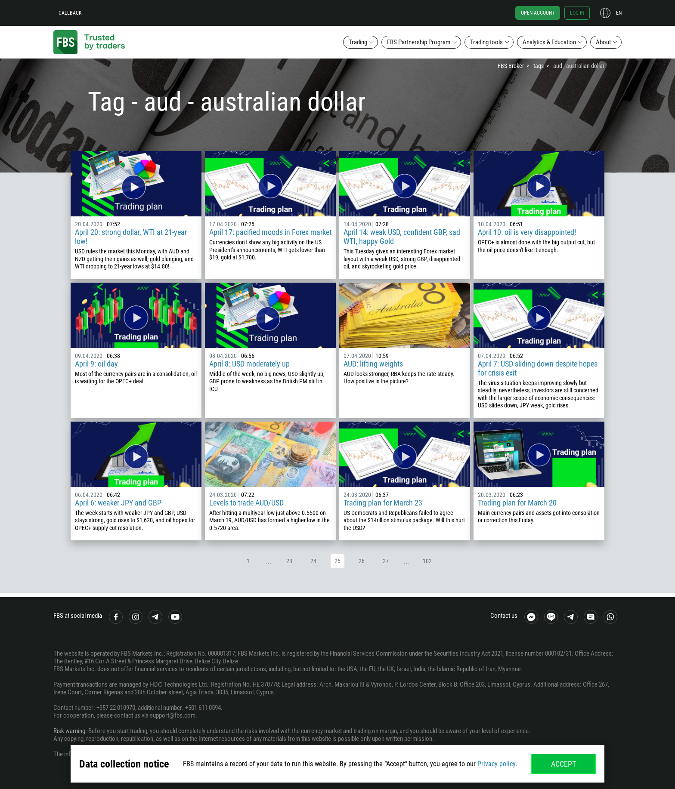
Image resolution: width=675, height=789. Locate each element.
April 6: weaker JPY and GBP (118, 502)
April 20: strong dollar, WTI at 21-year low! (131, 237)
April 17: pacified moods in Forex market (270, 232)
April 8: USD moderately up (249, 363)
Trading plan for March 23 (383, 502)
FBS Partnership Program (418, 42)
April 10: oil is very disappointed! (527, 232)
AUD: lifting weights (373, 363)
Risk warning (69, 731)
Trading (358, 42)
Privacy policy (496, 764)
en (619, 13)
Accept (563, 763)
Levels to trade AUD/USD (246, 502)
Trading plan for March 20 (517, 502)
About (603, 42)
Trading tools (486, 42)
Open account (537, 13)
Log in (577, 13)
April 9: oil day (96, 363)
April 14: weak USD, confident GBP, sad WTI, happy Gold (402, 237)
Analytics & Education (549, 42)
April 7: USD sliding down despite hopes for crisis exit (538, 368)
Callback (70, 13)
